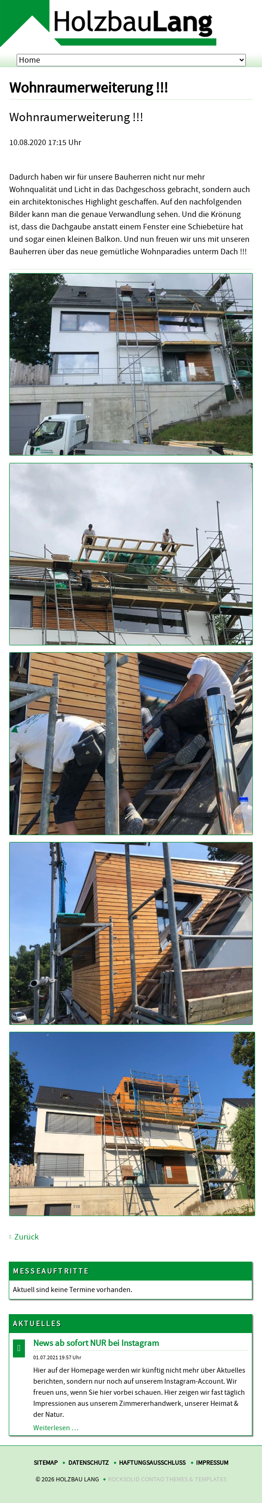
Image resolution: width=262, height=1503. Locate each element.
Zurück (26, 1237)
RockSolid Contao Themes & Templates (167, 1479)
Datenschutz (88, 1462)
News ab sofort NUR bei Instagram (96, 1343)
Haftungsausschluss (152, 1462)
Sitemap (46, 1462)
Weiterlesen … (55, 1428)
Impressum (212, 1462)
